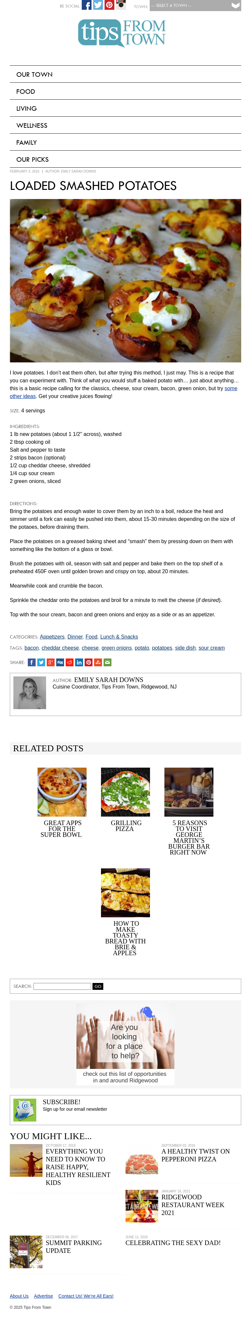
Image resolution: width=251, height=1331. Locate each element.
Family (26, 142)
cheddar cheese (60, 648)
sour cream (212, 648)
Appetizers (52, 637)
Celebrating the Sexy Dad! (173, 1242)
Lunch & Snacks (119, 637)
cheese (90, 648)
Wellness (31, 125)
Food (25, 91)
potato (142, 648)
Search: (23, 986)
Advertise (43, 1296)
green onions (117, 648)
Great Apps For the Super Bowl (61, 828)
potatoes (162, 648)
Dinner (74, 637)
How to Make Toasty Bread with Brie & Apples (125, 938)
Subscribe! (62, 1102)
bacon (32, 648)
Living (26, 108)
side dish (185, 648)
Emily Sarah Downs (78, 171)
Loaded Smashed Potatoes (93, 185)
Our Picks (32, 159)
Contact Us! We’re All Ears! (86, 1296)
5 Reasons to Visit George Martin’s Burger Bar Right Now (189, 837)
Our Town (34, 74)
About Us (19, 1296)
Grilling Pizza (126, 825)
